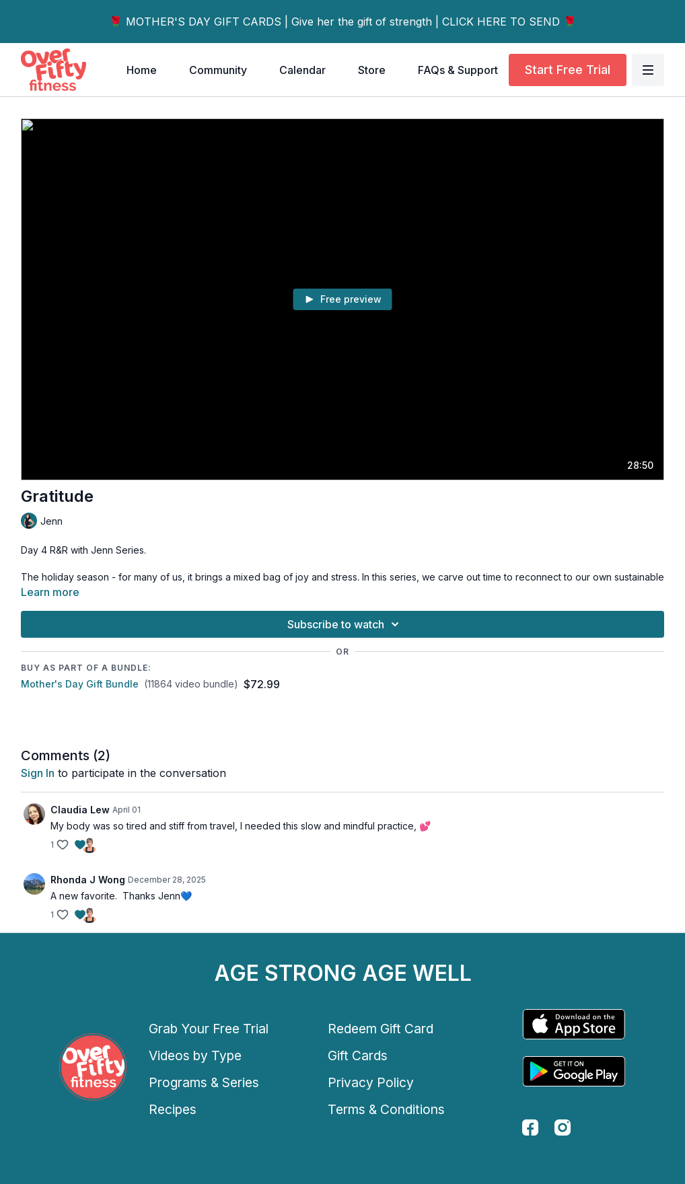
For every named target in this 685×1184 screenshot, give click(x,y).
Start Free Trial (567, 70)
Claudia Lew (80, 809)
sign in (38, 773)
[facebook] (530, 1127)
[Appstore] (574, 1024)
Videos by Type (195, 1055)
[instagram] (562, 1127)
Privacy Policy (371, 1082)
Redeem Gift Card (380, 1029)
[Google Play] (574, 1071)
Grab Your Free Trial (208, 1029)
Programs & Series (204, 1082)
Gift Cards (358, 1055)
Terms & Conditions (386, 1109)
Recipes (172, 1109)
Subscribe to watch (345, 624)
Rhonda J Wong (87, 879)
